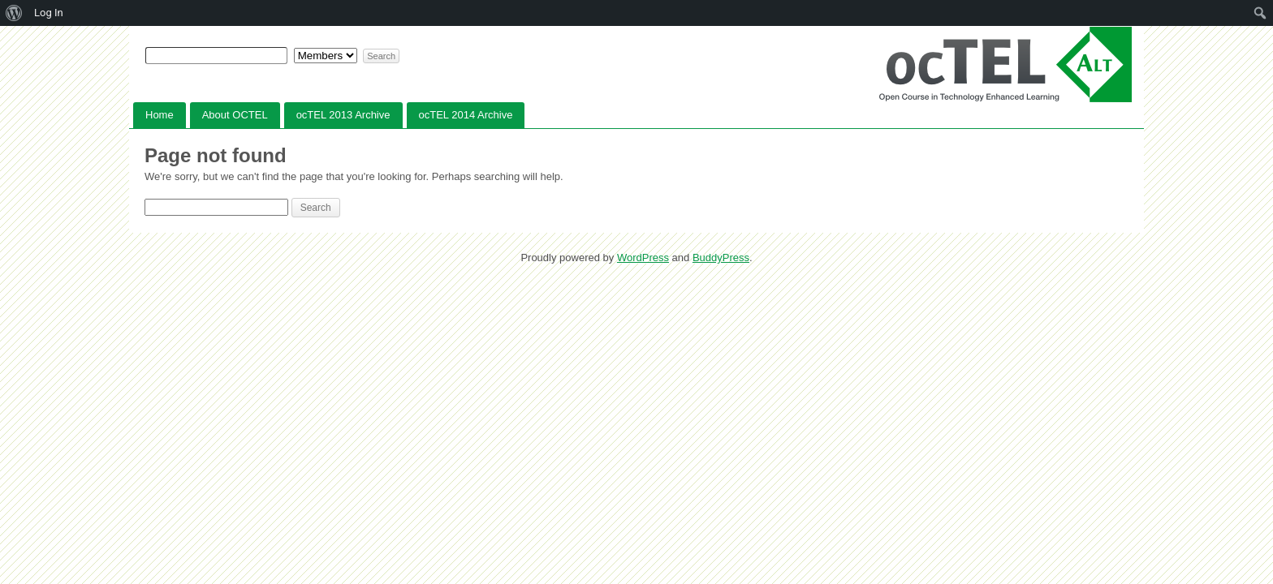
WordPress (643, 257)
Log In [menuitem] (48, 12)
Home (159, 115)
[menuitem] (14, 13)
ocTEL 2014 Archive (466, 115)
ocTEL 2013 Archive (343, 115)
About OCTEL (235, 115)
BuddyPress (721, 257)
